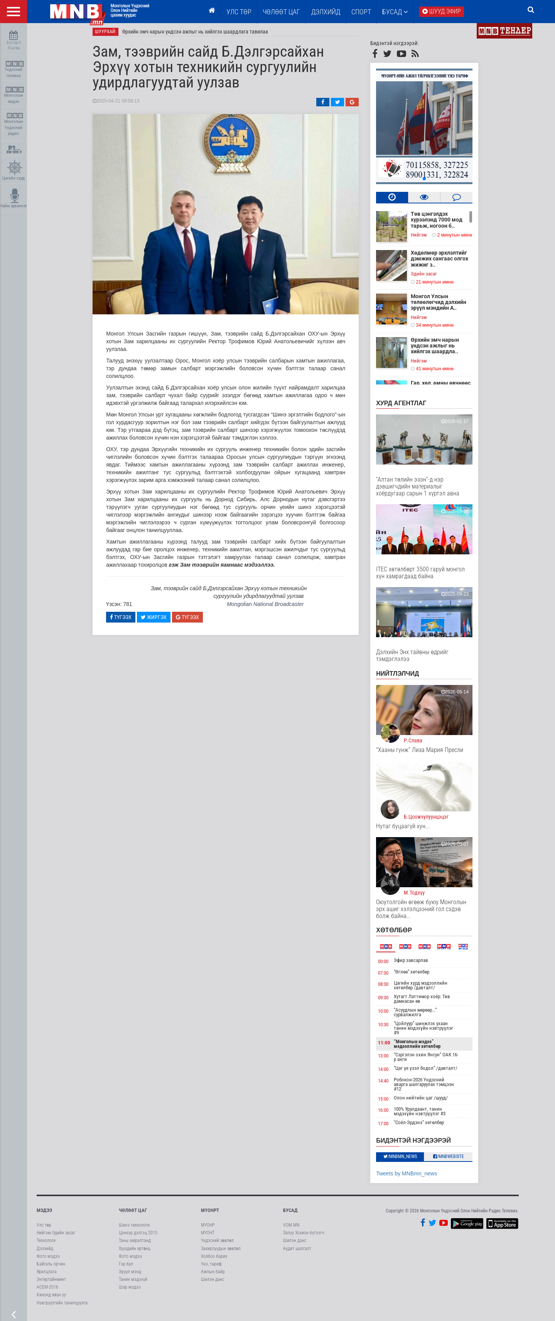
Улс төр (238, 12)
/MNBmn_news (405, 1159)
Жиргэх (159, 620)
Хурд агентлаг (407, 406)
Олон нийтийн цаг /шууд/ (426, 1101)
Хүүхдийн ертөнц (134, 1251)
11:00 (390, 1046)
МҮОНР (207, 1228)
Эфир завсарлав (416, 963)
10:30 (389, 1028)
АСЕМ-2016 (47, 1290)
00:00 (389, 964)
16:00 (389, 1113)
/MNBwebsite (454, 1159)
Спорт (361, 12)
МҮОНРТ (210, 1213)
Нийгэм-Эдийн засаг (56, 1236)
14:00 (389, 1072)
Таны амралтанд (135, 1244)
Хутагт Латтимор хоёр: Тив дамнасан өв (427, 1002)
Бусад (395, 12)
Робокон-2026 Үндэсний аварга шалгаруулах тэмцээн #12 (429, 1087)
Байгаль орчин (51, 1267)
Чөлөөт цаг (133, 1213)
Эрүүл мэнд (130, 1274)
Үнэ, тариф (211, 1267)
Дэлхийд (325, 12)
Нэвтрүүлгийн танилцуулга (62, 1306)
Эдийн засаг (430, 277)
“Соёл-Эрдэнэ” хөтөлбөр (424, 1126)
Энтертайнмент (51, 1282)
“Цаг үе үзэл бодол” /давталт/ (431, 1071)
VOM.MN (291, 1228)
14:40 (389, 1084)
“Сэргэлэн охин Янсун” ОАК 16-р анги (431, 1060)
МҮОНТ (207, 1236)
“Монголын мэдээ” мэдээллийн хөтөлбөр (422, 1047)
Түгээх (126, 620)
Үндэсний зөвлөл (217, 1244)
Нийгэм (424, 238)
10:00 (389, 1014)
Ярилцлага (47, 1274)
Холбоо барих (214, 1259)
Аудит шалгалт (297, 1251)
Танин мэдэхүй (133, 1282)
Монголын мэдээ (14, 95)
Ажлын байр (213, 1274)
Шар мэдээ (130, 1290)
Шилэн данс (212, 1282)
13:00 (389, 1059)
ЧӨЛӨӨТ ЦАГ (281, 12)
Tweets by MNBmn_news (412, 1176)
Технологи (46, 1244)
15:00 (389, 1102)
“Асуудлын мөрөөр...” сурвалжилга (420, 1015)
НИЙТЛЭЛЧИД (403, 676)
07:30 (389, 976)
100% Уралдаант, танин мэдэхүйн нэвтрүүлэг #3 (425, 1115)
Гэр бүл (126, 1267)
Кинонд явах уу (51, 1298)
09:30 (389, 1001)
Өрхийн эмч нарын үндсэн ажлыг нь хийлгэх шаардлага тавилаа (201, 35)
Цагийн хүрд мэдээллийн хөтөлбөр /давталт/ (426, 988)
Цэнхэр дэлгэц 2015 (138, 1236)
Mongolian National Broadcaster (270, 607)
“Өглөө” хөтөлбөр (417, 975)
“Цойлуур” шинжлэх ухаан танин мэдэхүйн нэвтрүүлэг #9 (429, 1031)
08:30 (389, 987)
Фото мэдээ (48, 1259)
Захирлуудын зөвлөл (221, 1251)
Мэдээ (44, 1213)
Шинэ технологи (134, 1228)
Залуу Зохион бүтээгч (303, 1236)
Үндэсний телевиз (14, 69)
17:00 (389, 1127)
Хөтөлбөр (400, 933)
